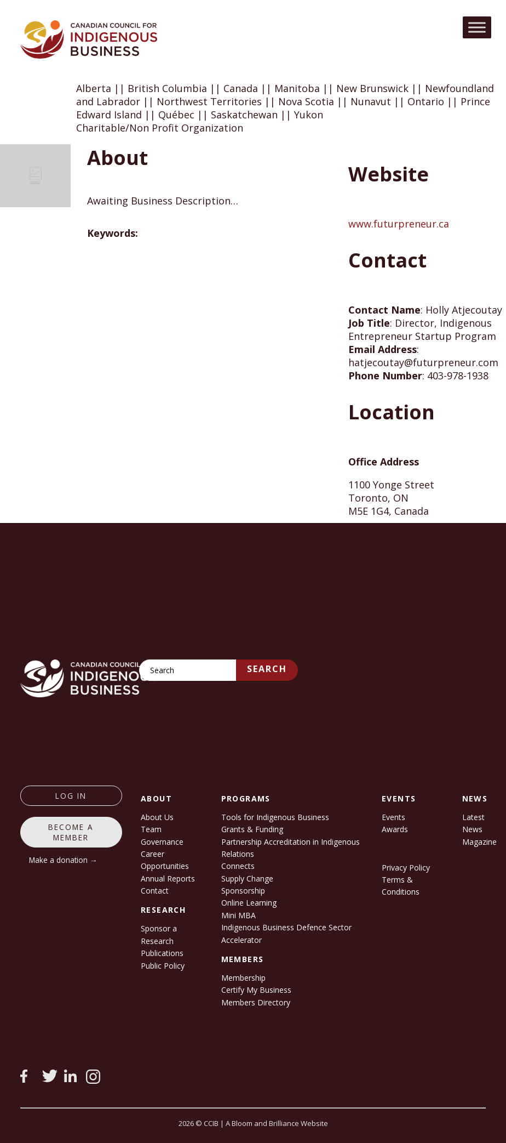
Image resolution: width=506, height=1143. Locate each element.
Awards (395, 829)
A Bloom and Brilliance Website (277, 1123)
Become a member (71, 832)
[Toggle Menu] (477, 27)
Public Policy (163, 965)
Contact (155, 890)
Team (151, 829)
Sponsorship (243, 890)
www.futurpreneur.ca (398, 223)
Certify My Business (256, 990)
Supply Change (247, 878)
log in (71, 796)
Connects (238, 866)
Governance (162, 842)
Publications (162, 953)
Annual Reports (168, 878)
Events (393, 817)
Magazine (479, 842)
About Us (157, 817)
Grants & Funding (252, 829)
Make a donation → (63, 860)
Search (267, 669)
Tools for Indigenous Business (275, 817)
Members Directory (255, 1002)
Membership (243, 978)
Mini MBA (238, 915)
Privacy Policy (406, 867)
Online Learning (249, 902)
